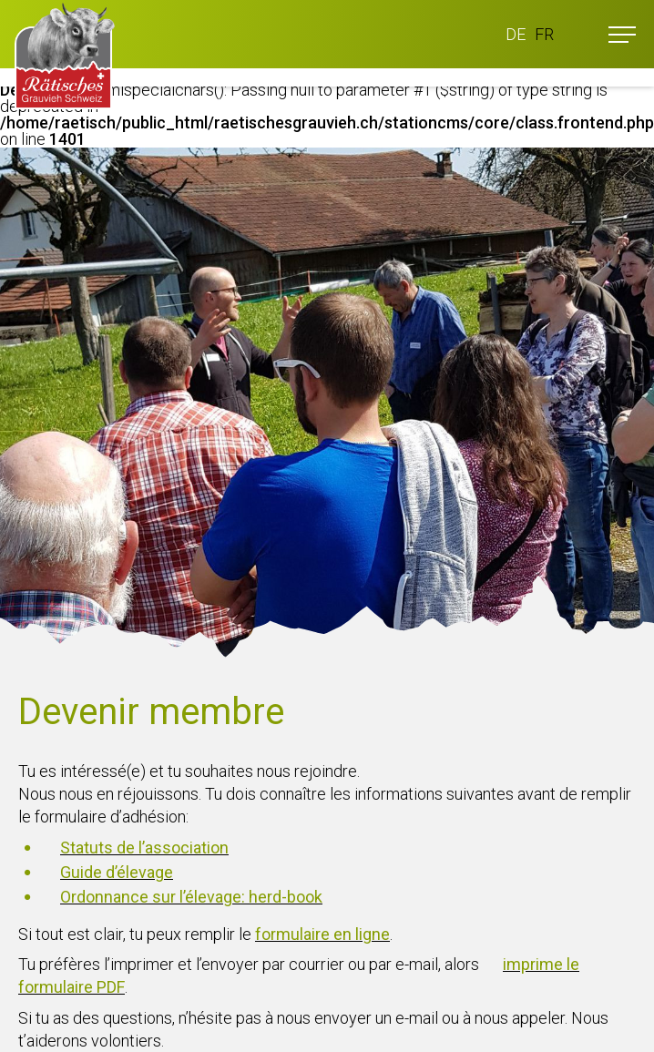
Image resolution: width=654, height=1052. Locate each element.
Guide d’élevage (116, 872)
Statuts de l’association (144, 847)
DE (516, 34)
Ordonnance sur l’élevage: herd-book (191, 896)
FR (544, 34)
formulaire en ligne (322, 934)
